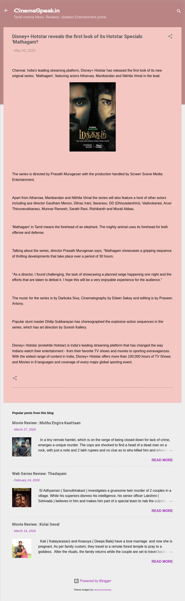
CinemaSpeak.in (36, 10)
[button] (170, 37)
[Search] (179, 12)
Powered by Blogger (92, 581)
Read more (162, 460)
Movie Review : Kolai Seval (35, 524)
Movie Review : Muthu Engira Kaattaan (46, 423)
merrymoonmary (102, 589)
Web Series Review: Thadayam (39, 473)
